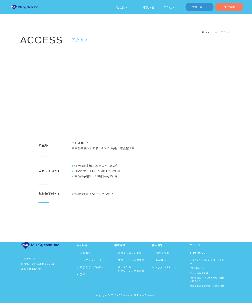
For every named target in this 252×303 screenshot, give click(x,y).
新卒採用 (161, 260)
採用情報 (229, 7)
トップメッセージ (91, 260)
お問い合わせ (199, 7)
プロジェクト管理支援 (131, 260)
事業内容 (148, 7)
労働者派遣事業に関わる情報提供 (207, 286)
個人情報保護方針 (199, 273)
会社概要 (85, 253)
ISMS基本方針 (197, 268)
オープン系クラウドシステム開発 (131, 269)
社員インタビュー (166, 267)
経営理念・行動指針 (92, 267)
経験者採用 (162, 253)
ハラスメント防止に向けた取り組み (207, 262)
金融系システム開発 (130, 253)
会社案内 (82, 245)
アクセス (169, 7)
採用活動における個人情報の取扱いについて (207, 279)
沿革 (82, 274)
